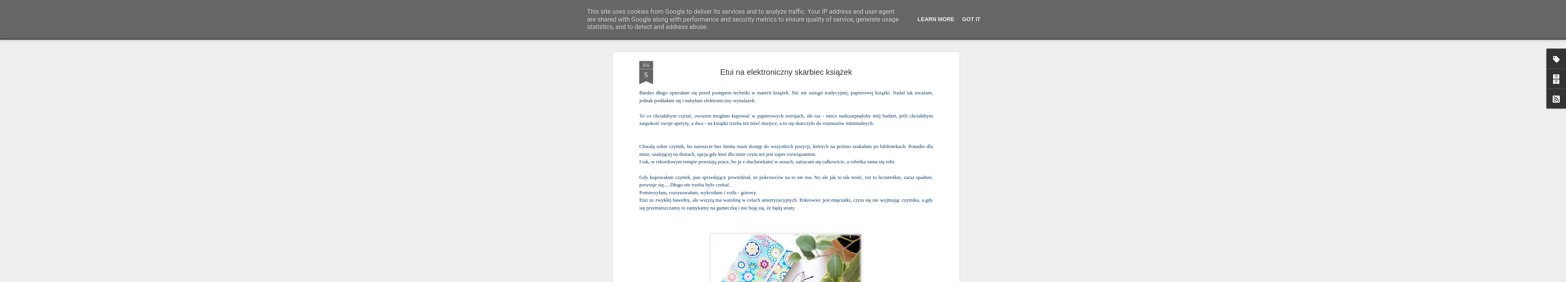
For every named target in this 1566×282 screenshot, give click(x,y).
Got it (971, 19)
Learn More (936, 19)
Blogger (834, 277)
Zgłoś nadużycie (859, 277)
